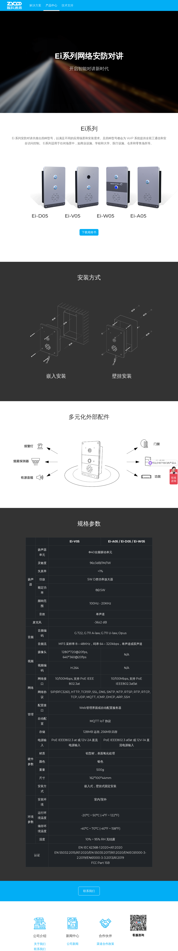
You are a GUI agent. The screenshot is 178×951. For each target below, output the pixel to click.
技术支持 (67, 5)
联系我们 (89, 891)
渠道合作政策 (105, 947)
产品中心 (51, 5)
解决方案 (35, 5)
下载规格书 (89, 233)
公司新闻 (72, 947)
